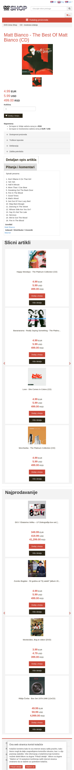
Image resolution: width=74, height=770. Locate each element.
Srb (53, 2)
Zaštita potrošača (14, 151)
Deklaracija (12, 146)
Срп (68, 2)
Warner (8, 233)
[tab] (37, 134)
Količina (7, 105)
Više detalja (37, 303)
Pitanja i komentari (20, 167)
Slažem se (30, 767)
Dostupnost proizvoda (16, 134)
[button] (3, 362)
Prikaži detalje (16, 767)
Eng (60, 2)
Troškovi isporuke (14, 140)
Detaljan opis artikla (21, 160)
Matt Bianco (10, 227)
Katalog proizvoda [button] (37, 20)
